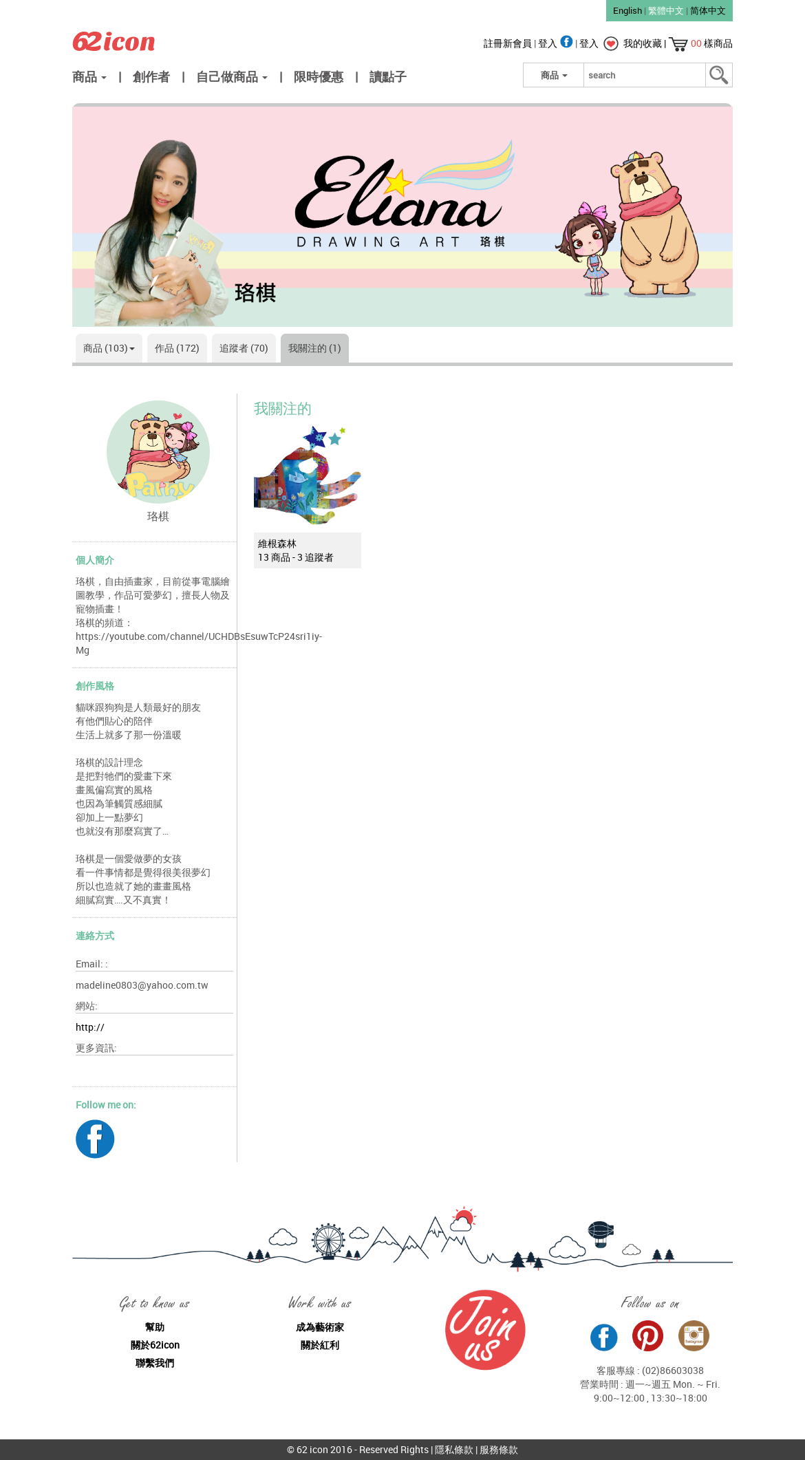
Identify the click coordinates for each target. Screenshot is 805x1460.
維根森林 (277, 543)
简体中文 (708, 10)
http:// (90, 1026)
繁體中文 (666, 10)
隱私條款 (454, 1449)
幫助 (154, 1326)
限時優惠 (318, 76)
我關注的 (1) (314, 347)
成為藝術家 (320, 1326)
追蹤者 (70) (243, 347)
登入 (556, 43)
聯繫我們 (155, 1362)
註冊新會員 (509, 43)
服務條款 (499, 1449)
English (627, 10)
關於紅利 (320, 1344)
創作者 (151, 76)
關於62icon (155, 1344)
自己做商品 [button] (232, 76)
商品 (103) (109, 347)
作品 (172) (177, 347)
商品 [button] (89, 76)
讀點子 (388, 76)
